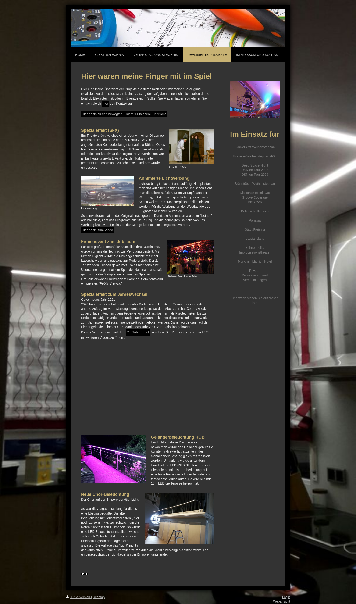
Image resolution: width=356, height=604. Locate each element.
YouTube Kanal (138, 332)
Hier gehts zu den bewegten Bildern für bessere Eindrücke (124, 114)
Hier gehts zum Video (97, 230)
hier (105, 103)
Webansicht (281, 601)
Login (286, 597)
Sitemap (99, 597)
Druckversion (78, 597)
